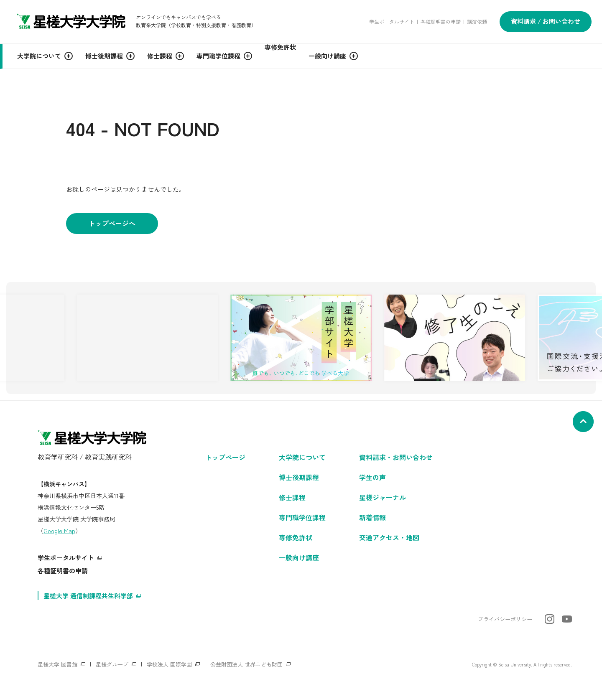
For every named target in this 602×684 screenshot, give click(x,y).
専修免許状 (295, 537)
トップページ (225, 457)
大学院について (302, 457)
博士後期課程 (299, 477)
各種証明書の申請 (441, 21)
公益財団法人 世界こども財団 (246, 664)
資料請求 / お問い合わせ (545, 21)
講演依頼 (477, 21)
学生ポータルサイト (391, 21)
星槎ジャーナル (382, 497)
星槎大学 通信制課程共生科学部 (88, 595)
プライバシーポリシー (505, 619)
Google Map (59, 530)
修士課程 (292, 497)
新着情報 (372, 517)
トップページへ (112, 223)
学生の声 (372, 477)
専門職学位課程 (302, 517)
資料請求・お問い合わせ (396, 457)
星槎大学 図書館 (57, 664)
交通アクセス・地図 (389, 537)
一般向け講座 (299, 557)
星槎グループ (112, 664)
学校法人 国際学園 (169, 664)
